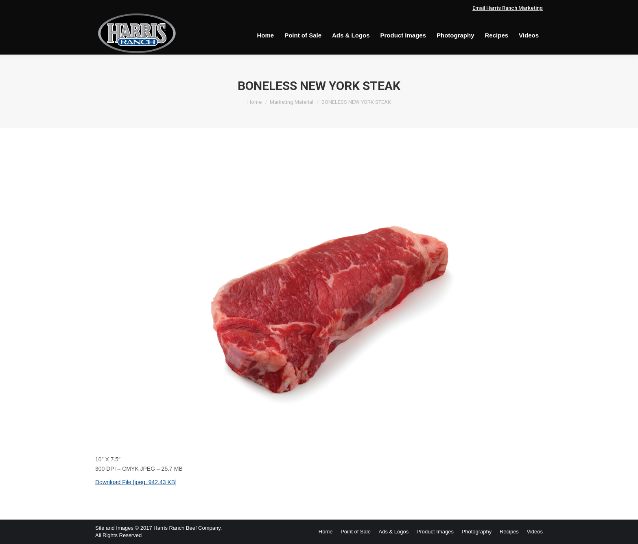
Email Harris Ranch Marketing (507, 8)
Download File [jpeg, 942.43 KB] (136, 482)
